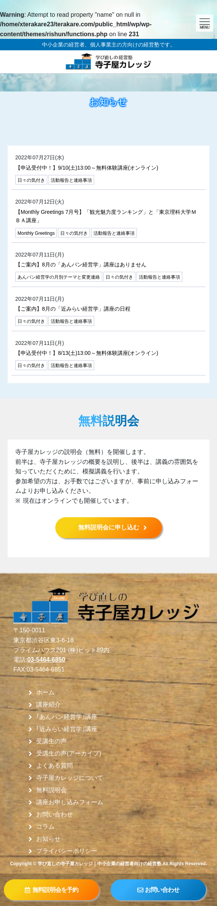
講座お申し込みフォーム (69, 802)
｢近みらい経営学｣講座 (66, 729)
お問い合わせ (54, 814)
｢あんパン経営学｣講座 (66, 717)
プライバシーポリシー (66, 851)
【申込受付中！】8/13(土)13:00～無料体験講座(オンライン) (86, 353)
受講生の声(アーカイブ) (68, 753)
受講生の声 (51, 741)
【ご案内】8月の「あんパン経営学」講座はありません (80, 264)
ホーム (45, 693)
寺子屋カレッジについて (69, 778)
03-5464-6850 (46, 659)
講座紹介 (48, 705)
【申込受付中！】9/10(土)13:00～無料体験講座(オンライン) (86, 168)
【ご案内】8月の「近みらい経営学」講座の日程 (72, 309)
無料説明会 (51, 790)
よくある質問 (54, 766)
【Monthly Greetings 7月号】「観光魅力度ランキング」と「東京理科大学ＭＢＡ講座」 (105, 216)
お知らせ (48, 839)
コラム (45, 827)
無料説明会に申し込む (108, 527)
